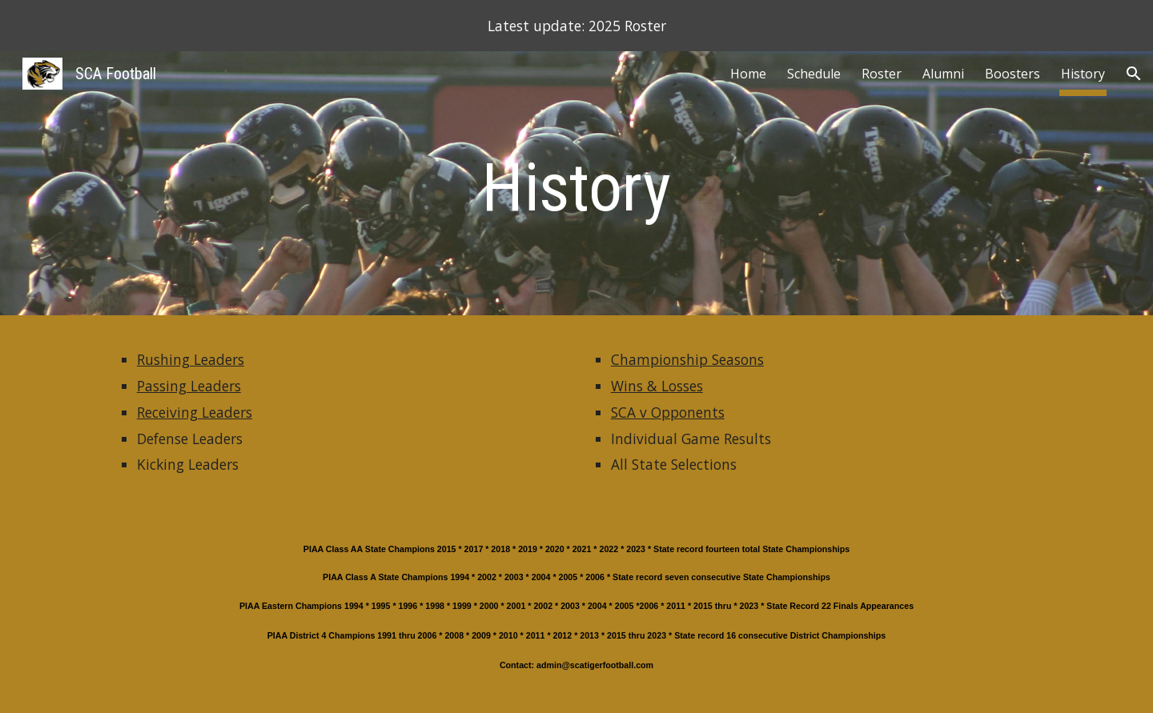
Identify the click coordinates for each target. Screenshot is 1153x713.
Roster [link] (882, 73)
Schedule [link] (814, 73)
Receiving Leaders (194, 412)
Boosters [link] (1012, 73)
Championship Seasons (687, 359)
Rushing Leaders (190, 359)
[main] (576, 187)
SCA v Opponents (668, 412)
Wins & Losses (657, 385)
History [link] (1083, 73)
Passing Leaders (189, 385)
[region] (576, 25)
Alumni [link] (943, 73)
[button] (1134, 73)
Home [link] (748, 73)
